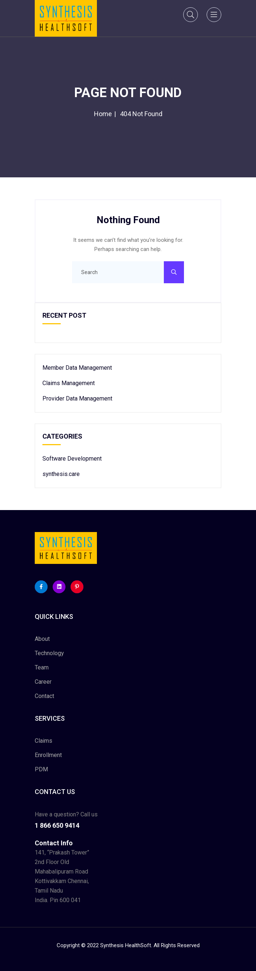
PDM (41, 769)
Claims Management (68, 383)
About (42, 638)
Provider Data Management (77, 398)
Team (42, 667)
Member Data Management (77, 367)
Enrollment (48, 755)
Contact (44, 696)
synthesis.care (61, 473)
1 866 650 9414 (57, 825)
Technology (49, 653)
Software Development (72, 458)
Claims (43, 740)
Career (43, 681)
